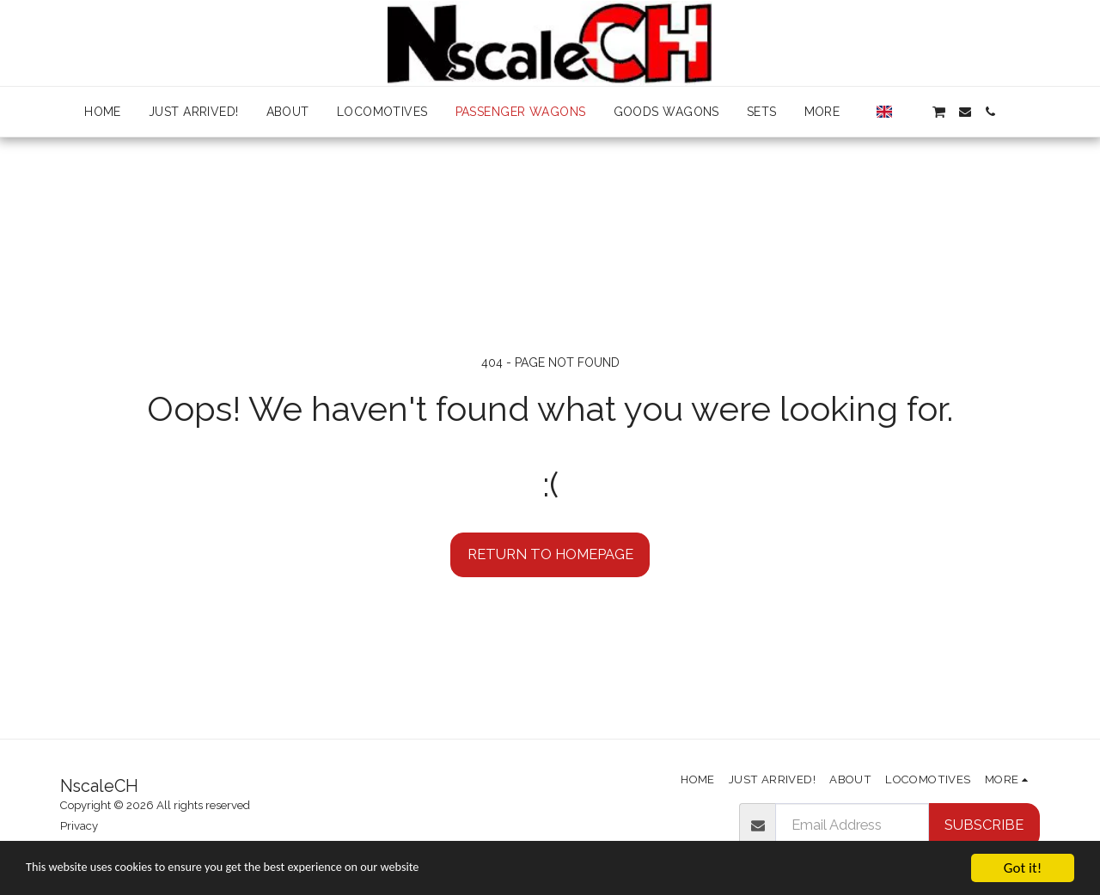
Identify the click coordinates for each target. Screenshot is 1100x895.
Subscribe (984, 824)
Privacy (79, 825)
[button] (912, 112)
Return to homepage (550, 554)
